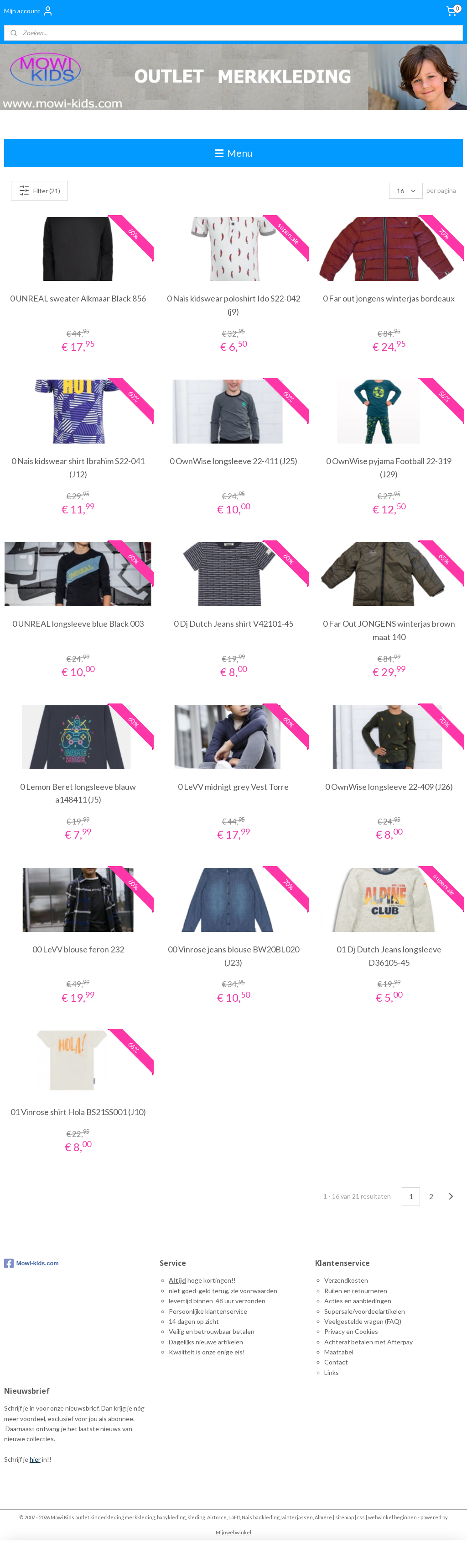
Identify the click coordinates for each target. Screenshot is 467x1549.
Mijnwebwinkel (233, 1532)
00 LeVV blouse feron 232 (78, 949)
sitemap (344, 1517)
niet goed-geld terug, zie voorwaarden (223, 1291)
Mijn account (28, 10)
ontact (338, 1362)
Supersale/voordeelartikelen (364, 1311)
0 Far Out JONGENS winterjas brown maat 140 (389, 630)
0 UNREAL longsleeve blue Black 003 (78, 624)
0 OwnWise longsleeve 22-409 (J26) (389, 787)
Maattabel (338, 1352)
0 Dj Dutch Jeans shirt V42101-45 (233, 624)
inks (333, 1372)
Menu (233, 153)
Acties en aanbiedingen (357, 1301)
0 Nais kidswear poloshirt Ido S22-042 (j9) (233, 305)
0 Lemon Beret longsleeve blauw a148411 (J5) (78, 793)
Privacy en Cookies (351, 1331)
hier (35, 1459)
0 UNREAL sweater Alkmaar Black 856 (78, 298)
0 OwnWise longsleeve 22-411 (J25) (233, 461)
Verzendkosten (346, 1280)
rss (361, 1517)
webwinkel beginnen (392, 1517)
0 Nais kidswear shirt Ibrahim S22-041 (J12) (78, 467)
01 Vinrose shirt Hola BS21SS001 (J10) (78, 1112)
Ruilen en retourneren (355, 1291)
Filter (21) (39, 190)
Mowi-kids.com (31, 1263)
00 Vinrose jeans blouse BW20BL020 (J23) (233, 955)
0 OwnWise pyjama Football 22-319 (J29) (388, 467)
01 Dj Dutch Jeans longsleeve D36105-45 (389, 955)
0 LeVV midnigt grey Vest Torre (233, 787)
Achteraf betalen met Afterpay (368, 1342)
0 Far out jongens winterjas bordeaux (389, 298)
